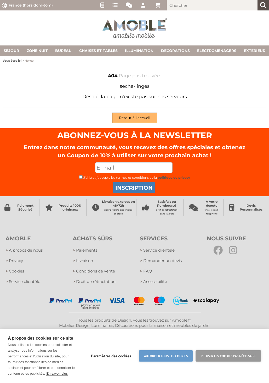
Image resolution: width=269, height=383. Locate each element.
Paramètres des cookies (111, 355)
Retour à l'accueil (134, 117)
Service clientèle (22, 281)
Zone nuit (37, 50)
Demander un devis (161, 260)
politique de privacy (174, 177)
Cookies (14, 271)
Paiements (85, 250)
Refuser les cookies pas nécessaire (228, 356)
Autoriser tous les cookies (166, 356)
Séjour (11, 50)
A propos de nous (24, 250)
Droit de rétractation (94, 281)
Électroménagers (216, 50)
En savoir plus (57, 373)
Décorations (175, 50)
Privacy (14, 260)
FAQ (146, 271)
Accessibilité (153, 281)
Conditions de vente (94, 271)
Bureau (63, 50)
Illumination (139, 50)
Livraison (83, 260)
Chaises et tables (98, 50)
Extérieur (254, 50)
